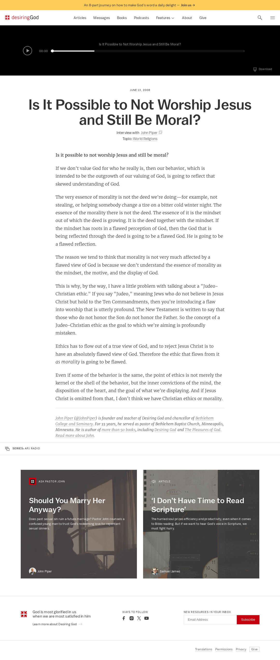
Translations (203, 649)
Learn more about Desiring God (58, 624)
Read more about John (75, 435)
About (187, 17)
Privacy (241, 649)
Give (202, 17)
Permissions (223, 649)
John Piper (64, 418)
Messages (101, 17)
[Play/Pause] (27, 50)
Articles (80, 17)
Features (163, 17)
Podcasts (141, 17)
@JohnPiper (86, 418)
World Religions (145, 138)
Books (122, 17)
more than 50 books (118, 429)
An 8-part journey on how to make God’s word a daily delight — (139, 5)
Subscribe (248, 619)
